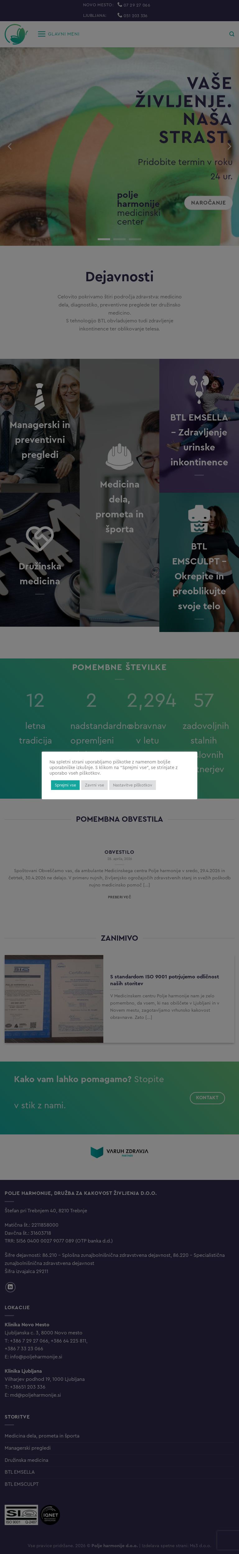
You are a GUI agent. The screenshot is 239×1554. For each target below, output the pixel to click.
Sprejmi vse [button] (65, 785)
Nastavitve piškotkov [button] (132, 785)
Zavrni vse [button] (94, 785)
